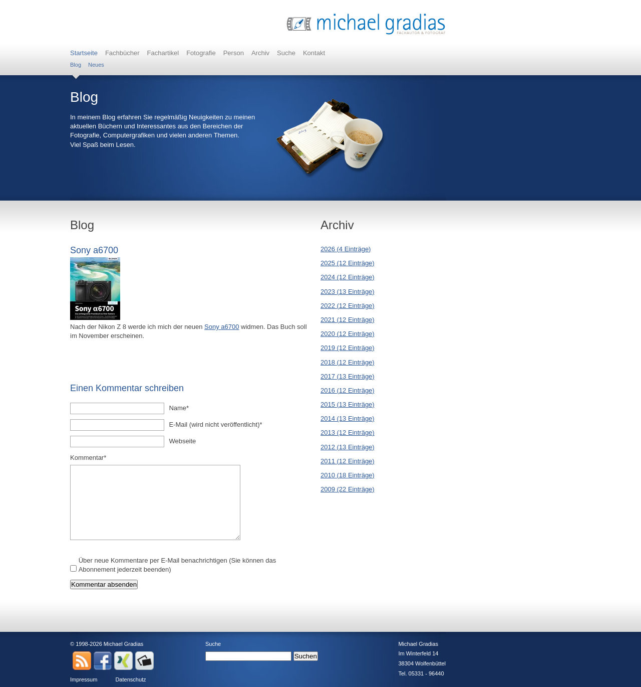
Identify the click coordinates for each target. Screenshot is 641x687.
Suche (286, 53)
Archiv (260, 53)
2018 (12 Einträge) (347, 362)
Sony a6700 (221, 326)
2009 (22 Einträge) (347, 489)
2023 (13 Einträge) (347, 291)
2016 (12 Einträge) (347, 390)
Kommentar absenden (104, 584)
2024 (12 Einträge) (347, 277)
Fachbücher (122, 53)
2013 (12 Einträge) (347, 432)
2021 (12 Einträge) (347, 319)
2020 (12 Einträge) (347, 333)
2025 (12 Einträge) (347, 263)
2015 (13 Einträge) (347, 404)
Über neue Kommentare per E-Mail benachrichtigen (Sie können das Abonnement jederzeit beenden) (177, 565)
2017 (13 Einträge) (347, 376)
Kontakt (314, 53)
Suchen (305, 656)
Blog (75, 65)
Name (182, 408)
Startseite (84, 53)
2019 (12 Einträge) (347, 348)
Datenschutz (130, 679)
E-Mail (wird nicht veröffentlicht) (215, 424)
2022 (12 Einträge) (347, 305)
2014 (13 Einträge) (347, 418)
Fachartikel (163, 53)
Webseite (182, 441)
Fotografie (201, 53)
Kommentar (88, 457)
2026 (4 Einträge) (345, 249)
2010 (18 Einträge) (347, 475)
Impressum (83, 679)
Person (233, 53)
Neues (96, 65)
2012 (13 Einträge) (347, 447)
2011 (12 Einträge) (347, 461)
